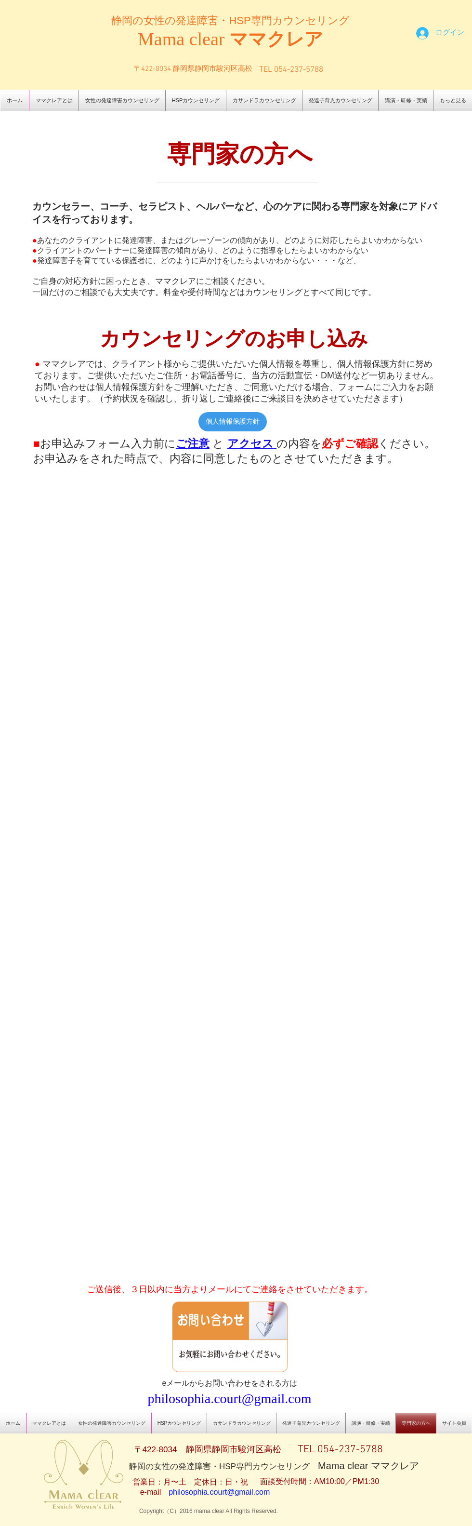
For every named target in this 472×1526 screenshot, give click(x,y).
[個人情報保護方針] (232, 421)
